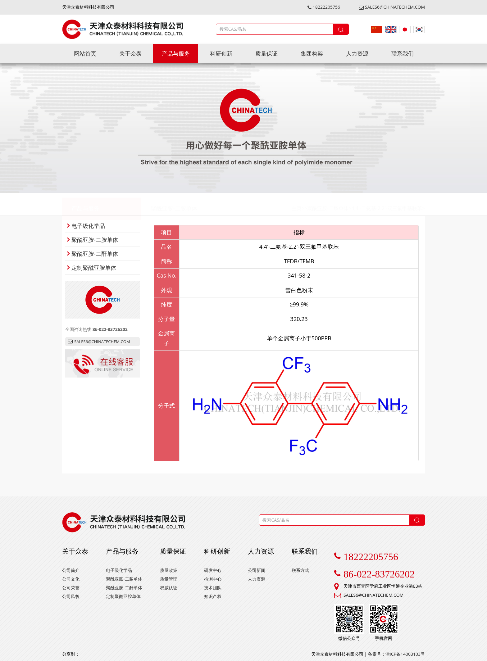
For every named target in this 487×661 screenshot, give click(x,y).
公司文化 (71, 579)
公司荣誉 (71, 588)
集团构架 (312, 53)
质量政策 (168, 570)
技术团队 (212, 588)
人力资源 (357, 53)
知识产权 (212, 596)
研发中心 (212, 570)
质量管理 (168, 579)
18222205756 (323, 7)
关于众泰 (130, 53)
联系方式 (300, 570)
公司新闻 (256, 570)
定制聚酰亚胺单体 (91, 267)
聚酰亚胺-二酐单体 (92, 253)
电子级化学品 (86, 225)
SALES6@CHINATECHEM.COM (392, 7)
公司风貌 (71, 596)
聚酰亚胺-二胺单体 (174, 204)
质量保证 (266, 53)
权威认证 (168, 588)
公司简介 (71, 570)
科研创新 (221, 53)
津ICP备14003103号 (405, 654)
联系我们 (402, 53)
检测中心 (212, 579)
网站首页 (85, 53)
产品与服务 (176, 53)
